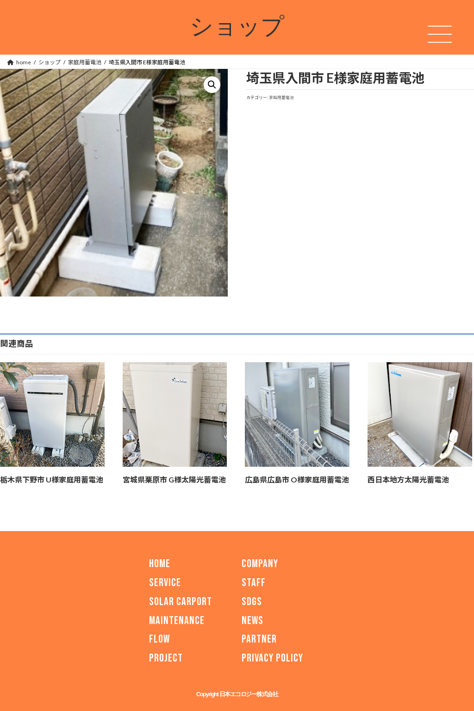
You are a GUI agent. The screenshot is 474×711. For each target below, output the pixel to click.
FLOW (159, 639)
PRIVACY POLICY (272, 658)
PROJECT (166, 658)
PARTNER (259, 639)
